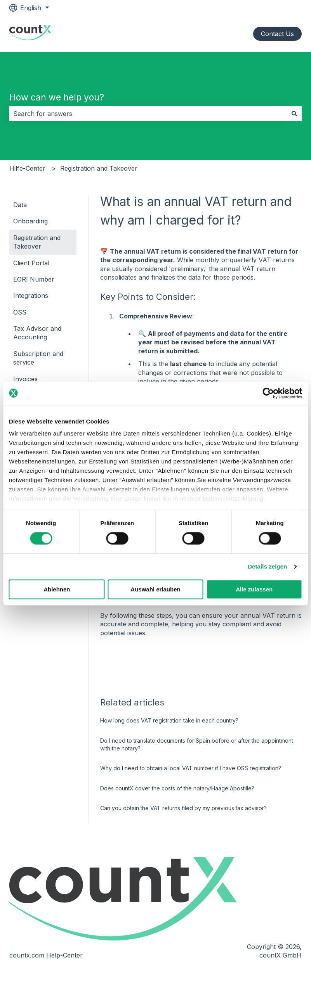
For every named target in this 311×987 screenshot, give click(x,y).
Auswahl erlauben (155, 589)
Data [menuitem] (20, 205)
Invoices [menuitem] (25, 379)
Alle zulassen (254, 589)
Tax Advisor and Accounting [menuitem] (37, 333)
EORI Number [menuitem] (33, 279)
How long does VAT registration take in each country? (169, 720)
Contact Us (277, 34)
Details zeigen (267, 567)
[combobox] (148, 113)
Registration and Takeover (98, 168)
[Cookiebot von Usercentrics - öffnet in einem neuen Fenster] (268, 393)
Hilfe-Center (27, 168)
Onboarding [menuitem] (30, 221)
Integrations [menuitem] (30, 295)
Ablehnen (56, 589)
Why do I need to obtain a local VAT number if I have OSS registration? (190, 768)
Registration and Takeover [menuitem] (37, 242)
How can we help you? (56, 97)
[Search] (294, 113)
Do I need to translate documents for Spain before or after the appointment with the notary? (196, 744)
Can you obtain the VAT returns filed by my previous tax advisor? (183, 808)
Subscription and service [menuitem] (38, 358)
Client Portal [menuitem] (31, 263)
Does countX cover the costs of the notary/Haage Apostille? (177, 788)
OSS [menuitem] (19, 312)
